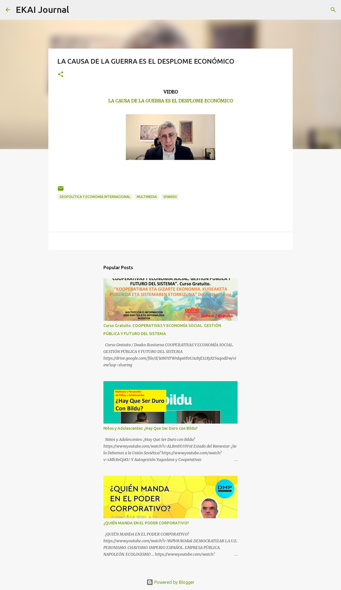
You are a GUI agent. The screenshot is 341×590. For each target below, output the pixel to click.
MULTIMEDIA (147, 197)
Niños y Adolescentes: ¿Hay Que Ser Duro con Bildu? (150, 428)
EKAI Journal (42, 9)
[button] (60, 74)
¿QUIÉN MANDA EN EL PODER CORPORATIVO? (146, 523)
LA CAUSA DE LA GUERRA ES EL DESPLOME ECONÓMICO (170, 101)
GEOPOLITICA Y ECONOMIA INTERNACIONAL (95, 197)
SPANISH (170, 197)
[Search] (77, 9)
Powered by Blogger (170, 582)
